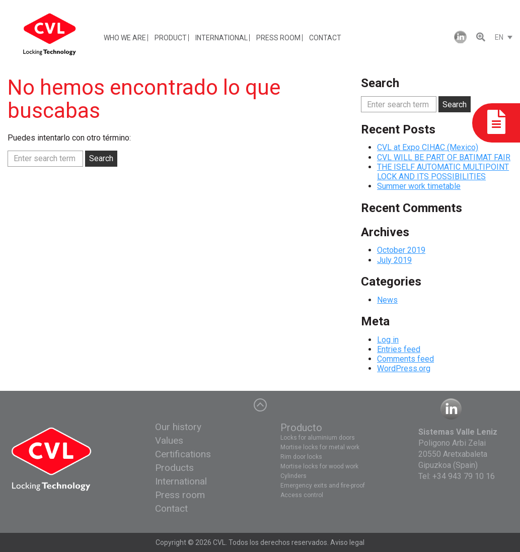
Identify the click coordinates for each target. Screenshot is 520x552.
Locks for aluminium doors (317, 437)
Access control (301, 495)
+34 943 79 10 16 (463, 476)
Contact (171, 508)
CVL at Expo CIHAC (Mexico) (427, 147)
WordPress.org (403, 368)
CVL (219, 542)
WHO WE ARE (125, 38)
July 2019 (394, 260)
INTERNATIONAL (221, 38)
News (387, 300)
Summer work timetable (419, 186)
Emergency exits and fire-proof (322, 485)
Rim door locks (301, 456)
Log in (388, 339)
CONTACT (325, 38)
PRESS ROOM (278, 38)
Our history (178, 427)
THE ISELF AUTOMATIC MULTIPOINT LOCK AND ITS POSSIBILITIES (443, 171)
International (181, 481)
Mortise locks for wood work (319, 466)
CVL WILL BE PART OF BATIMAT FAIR (443, 157)
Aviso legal (347, 542)
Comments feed (405, 359)
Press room (180, 495)
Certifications (183, 454)
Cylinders (293, 475)
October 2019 (401, 250)
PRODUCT (171, 38)
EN (499, 37)
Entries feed (398, 349)
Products (174, 467)
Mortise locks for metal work (319, 447)
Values (169, 440)
